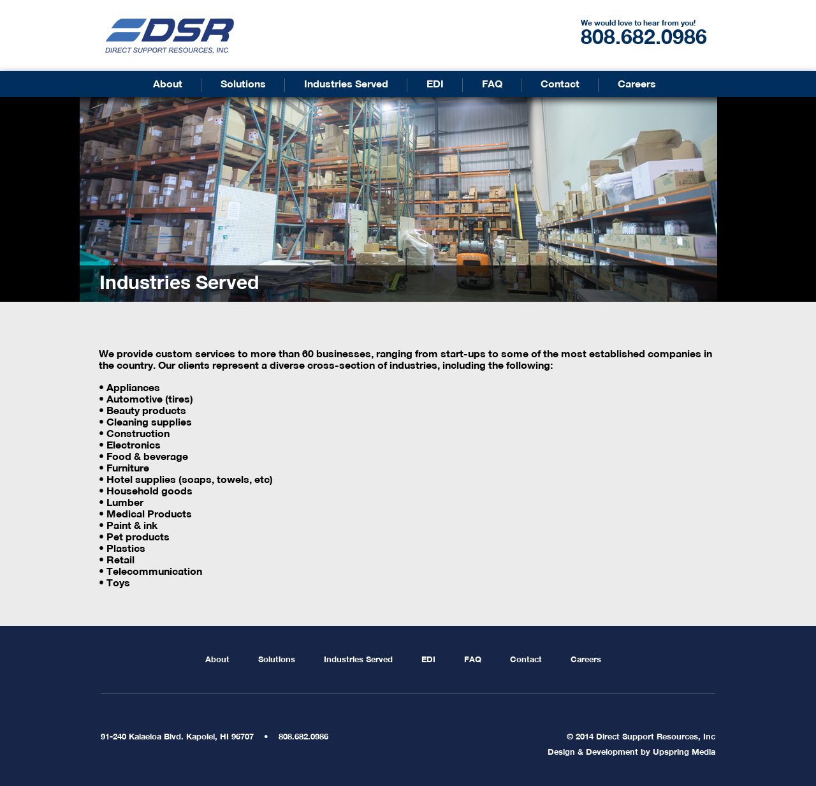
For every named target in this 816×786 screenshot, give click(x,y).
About (167, 84)
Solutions (243, 84)
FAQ (492, 84)
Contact (560, 84)
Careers (637, 84)
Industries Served (346, 84)
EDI (435, 84)
